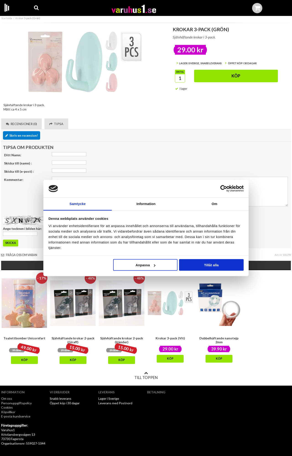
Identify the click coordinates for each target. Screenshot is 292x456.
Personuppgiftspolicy (16, 403)
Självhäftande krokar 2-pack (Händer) (121, 340)
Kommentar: (13, 180)
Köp (236, 75)
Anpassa (145, 265)
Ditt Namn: (12, 155)
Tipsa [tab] (56, 124)
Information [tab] (146, 203)
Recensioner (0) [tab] (21, 124)
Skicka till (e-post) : (19, 171)
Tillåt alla (211, 265)
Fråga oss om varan (19, 255)
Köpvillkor (8, 412)
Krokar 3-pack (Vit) (170, 338)
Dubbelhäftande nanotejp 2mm (218, 340)
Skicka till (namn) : (18, 163)
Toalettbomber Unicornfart (24, 338)
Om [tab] (214, 203)
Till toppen (146, 375)
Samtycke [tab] (78, 203)
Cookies (7, 407)
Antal (180, 71)
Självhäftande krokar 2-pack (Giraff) (73, 340)
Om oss (6, 398)
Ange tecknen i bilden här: (22, 229)
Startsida (6, 18)
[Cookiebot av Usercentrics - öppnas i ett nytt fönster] (224, 188)
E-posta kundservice (16, 416)
